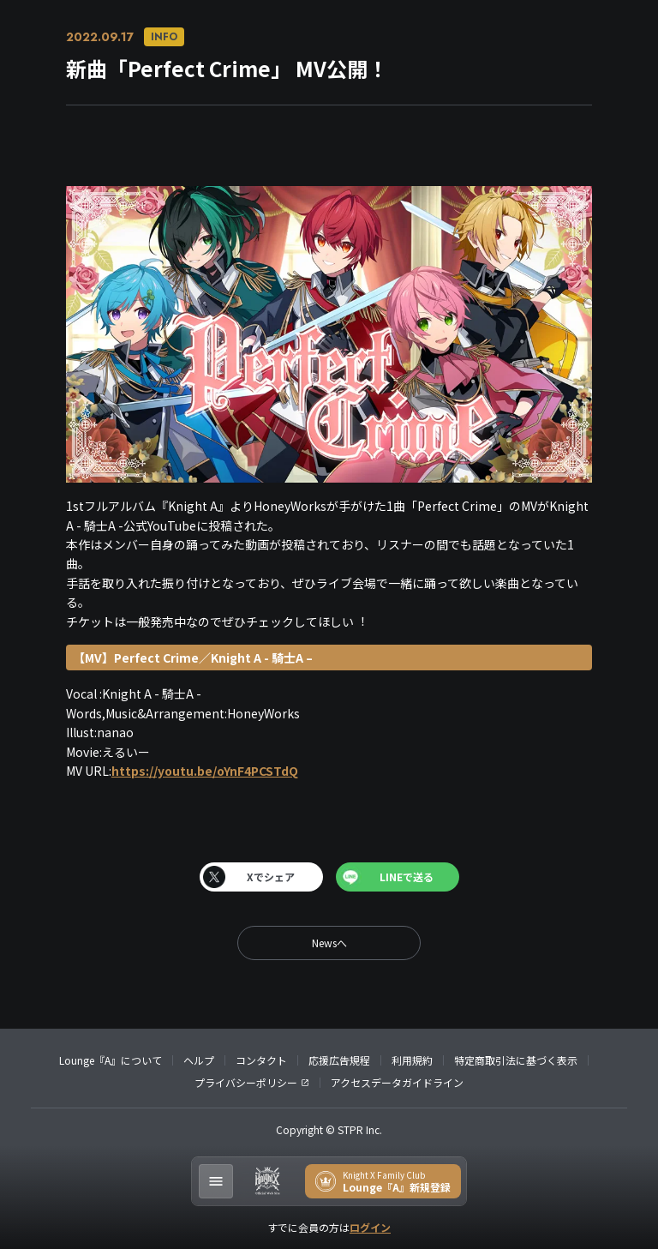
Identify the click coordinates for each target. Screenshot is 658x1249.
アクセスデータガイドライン (397, 1082)
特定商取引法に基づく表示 (515, 1060)
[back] (329, 943)
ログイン (370, 1227)
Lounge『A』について (110, 1060)
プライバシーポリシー (245, 1082)
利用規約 (412, 1060)
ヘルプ (198, 1060)
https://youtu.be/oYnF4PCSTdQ (204, 770)
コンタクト (261, 1060)
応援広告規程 (339, 1060)
